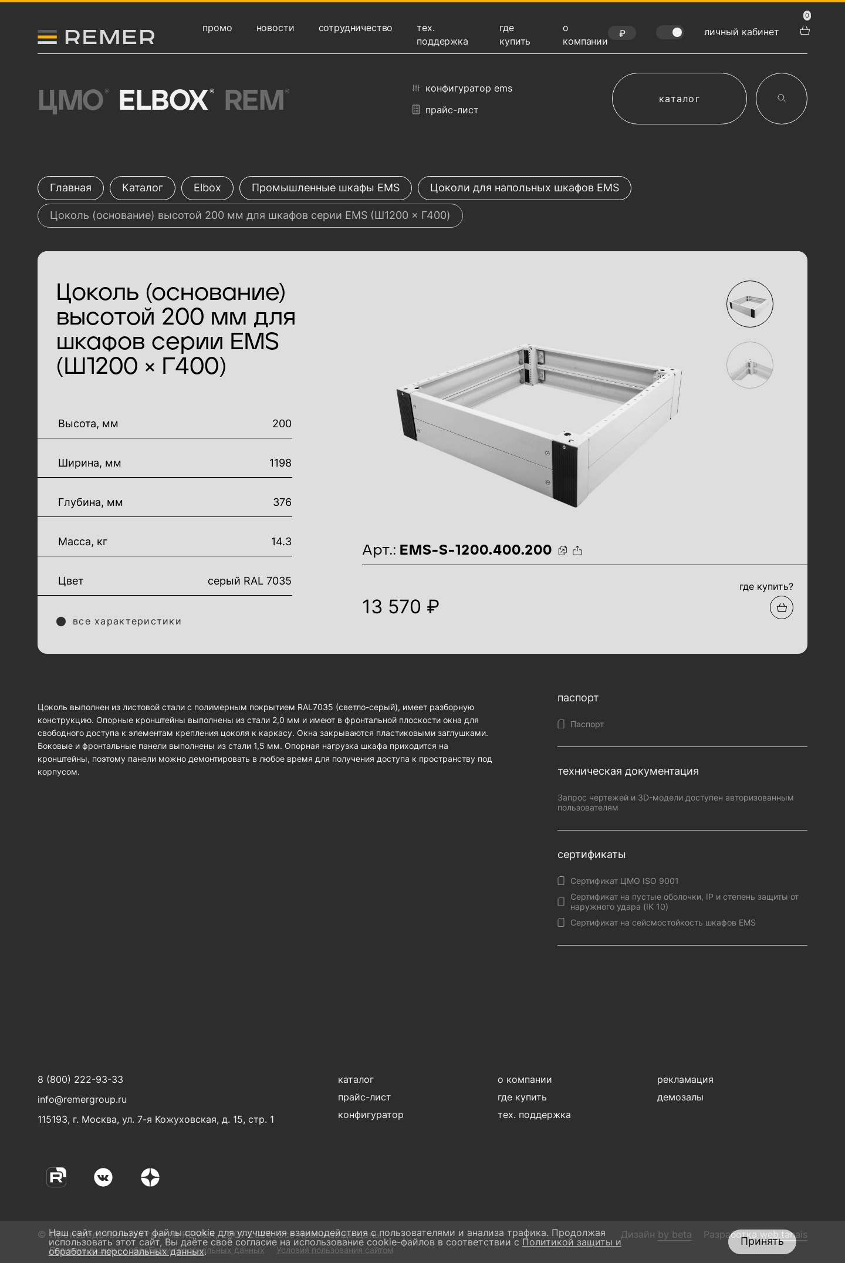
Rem (256, 101)
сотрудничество (356, 27)
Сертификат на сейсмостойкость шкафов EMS (663, 922)
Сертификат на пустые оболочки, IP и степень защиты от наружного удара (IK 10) (684, 901)
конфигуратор (371, 1114)
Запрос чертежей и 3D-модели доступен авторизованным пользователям (675, 802)
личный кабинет (741, 32)
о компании (525, 1079)
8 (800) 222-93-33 (80, 1079)
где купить (522, 1097)
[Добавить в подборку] (781, 607)
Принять (762, 1241)
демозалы (680, 1097)
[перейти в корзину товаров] (803, 29)
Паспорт (587, 724)
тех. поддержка (534, 1114)
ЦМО (72, 101)
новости (275, 27)
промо (217, 27)
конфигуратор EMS (462, 88)
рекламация (685, 1079)
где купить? (766, 586)
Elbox (165, 101)
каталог (679, 98)
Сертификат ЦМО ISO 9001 (624, 881)
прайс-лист (446, 109)
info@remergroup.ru (81, 1099)
